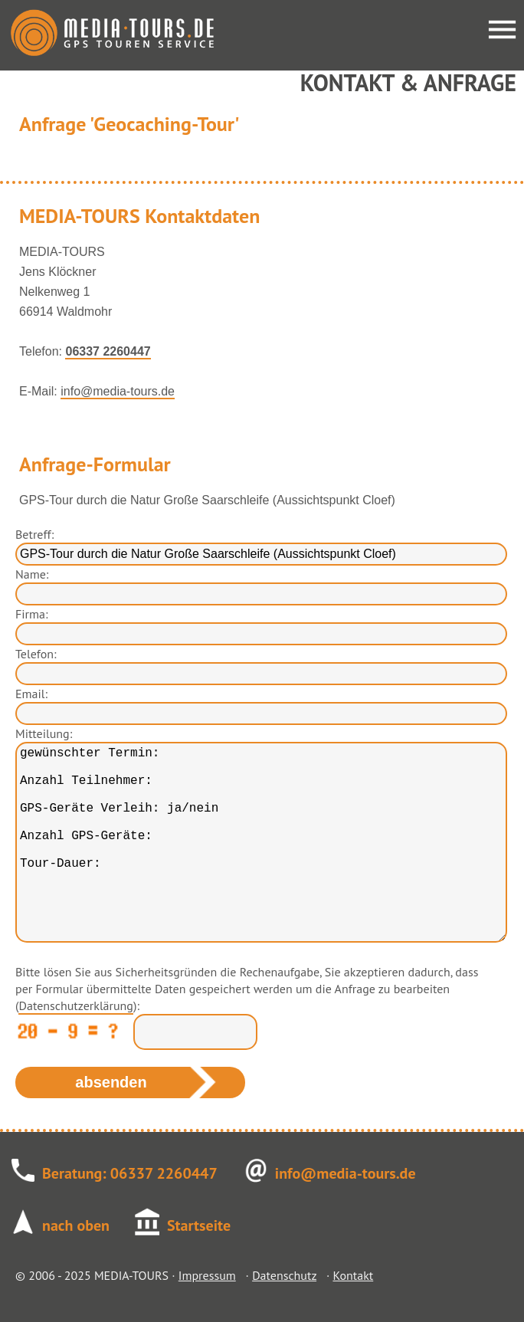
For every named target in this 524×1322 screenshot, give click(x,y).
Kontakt (352, 1275)
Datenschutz (284, 1275)
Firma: (31, 614)
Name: (31, 574)
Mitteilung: (43, 733)
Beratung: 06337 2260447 (130, 1173)
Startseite (199, 1225)
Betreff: (34, 534)
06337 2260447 (107, 351)
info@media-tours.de (118, 391)
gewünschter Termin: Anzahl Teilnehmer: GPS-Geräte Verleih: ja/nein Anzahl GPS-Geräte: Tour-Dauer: (261, 842)
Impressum (207, 1275)
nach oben (76, 1225)
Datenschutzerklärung (75, 1005)
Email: (31, 693)
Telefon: (36, 653)
